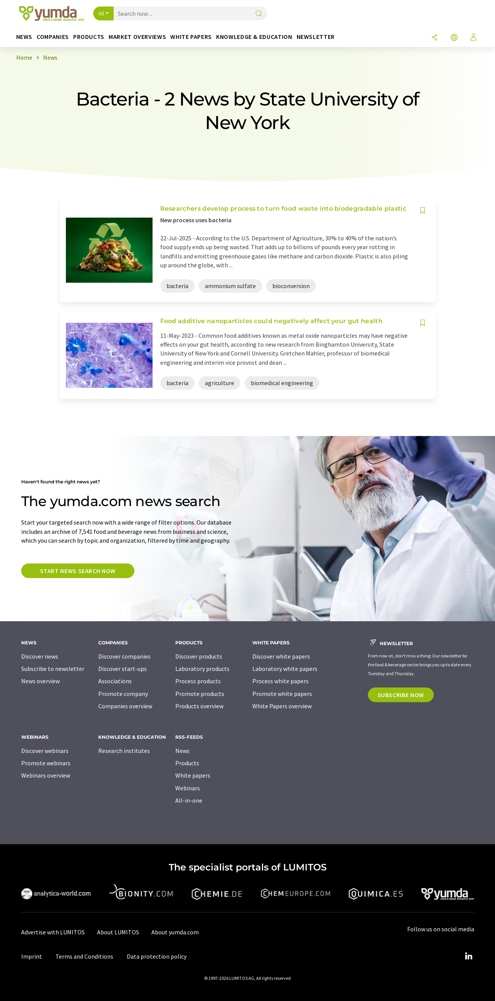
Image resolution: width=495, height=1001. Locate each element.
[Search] (258, 14)
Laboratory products (202, 668)
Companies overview (125, 706)
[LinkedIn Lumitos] (468, 956)
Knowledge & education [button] (254, 36)
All (101, 13)
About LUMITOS (118, 932)
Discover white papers (281, 656)
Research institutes (124, 751)
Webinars (187, 788)
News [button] (24, 36)
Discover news (39, 656)
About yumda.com (175, 932)
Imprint (31, 956)
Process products (198, 681)
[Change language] (454, 38)
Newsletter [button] (316, 36)
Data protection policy (156, 956)
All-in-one (188, 800)
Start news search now (78, 571)
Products (187, 763)
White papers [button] (191, 36)
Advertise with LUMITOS (53, 932)
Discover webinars (45, 751)
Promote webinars (45, 763)
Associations (115, 681)
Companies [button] (53, 36)
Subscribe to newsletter (52, 668)
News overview (40, 681)
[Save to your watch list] (423, 210)
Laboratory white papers (284, 668)
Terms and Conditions (84, 956)
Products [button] (88, 36)
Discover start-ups (122, 668)
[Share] (434, 38)
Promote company (123, 694)
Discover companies (124, 656)
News (182, 751)
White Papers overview (282, 706)
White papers (192, 775)
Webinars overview (45, 775)
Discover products (198, 656)
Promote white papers (282, 694)
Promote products (199, 694)
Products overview (199, 706)
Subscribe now (401, 695)
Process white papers (280, 681)
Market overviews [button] (137, 36)
